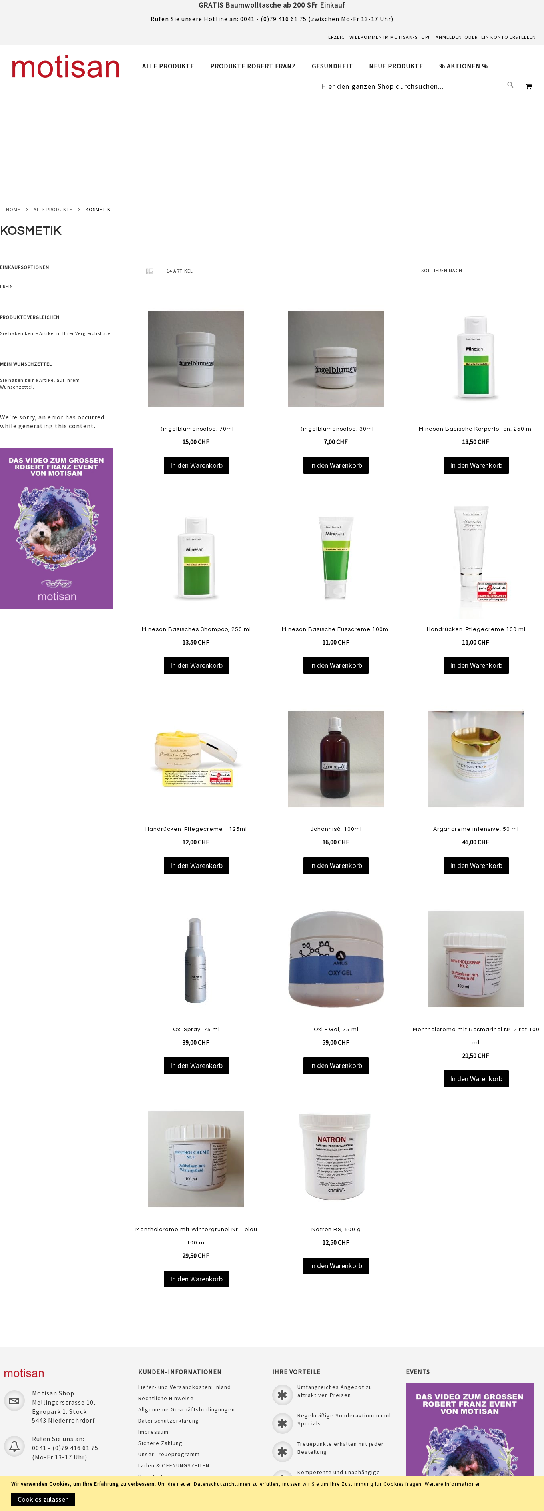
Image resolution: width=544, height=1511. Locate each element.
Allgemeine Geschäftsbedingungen (186, 1310)
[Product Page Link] (196, 258)
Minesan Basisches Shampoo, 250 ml (196, 528)
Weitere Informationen (453, 1484)
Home (13, 108)
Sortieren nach (441, 169)
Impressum (153, 1332)
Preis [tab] (6, 185)
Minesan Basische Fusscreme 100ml (336, 528)
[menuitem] (172, 66)
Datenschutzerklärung (168, 1321)
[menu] (319, 66)
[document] (273, 1493)
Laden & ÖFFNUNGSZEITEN (173, 1366)
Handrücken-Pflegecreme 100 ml (476, 528)
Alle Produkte (53, 108)
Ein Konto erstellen (508, 37)
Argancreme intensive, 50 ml (476, 728)
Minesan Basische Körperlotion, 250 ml (476, 328)
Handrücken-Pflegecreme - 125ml (196, 728)
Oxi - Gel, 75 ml (336, 928)
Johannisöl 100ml (336, 728)
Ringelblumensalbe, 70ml (196, 328)
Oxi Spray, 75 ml (196, 928)
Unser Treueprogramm (169, 1355)
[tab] (319, 66)
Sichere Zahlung (160, 1343)
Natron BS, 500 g (336, 1128)
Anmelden (449, 37)
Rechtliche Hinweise (166, 1299)
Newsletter (153, 1377)
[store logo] (66, 66)
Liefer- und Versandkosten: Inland (184, 1287)
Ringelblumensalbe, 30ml (336, 328)
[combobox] (417, 86)
